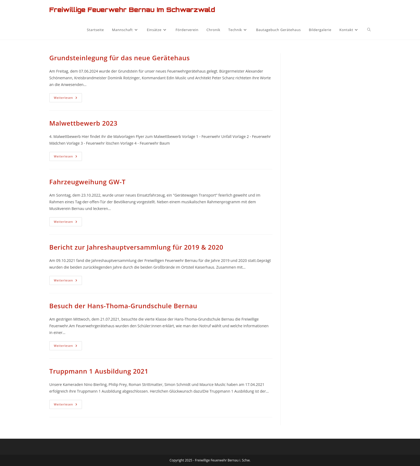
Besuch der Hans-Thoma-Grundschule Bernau (123, 305)
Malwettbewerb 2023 (83, 123)
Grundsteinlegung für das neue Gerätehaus (119, 57)
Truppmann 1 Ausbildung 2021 (98, 371)
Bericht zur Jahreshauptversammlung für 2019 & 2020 (136, 247)
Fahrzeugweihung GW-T (87, 181)
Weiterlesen (68, 98)
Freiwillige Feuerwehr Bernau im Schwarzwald (132, 10)
